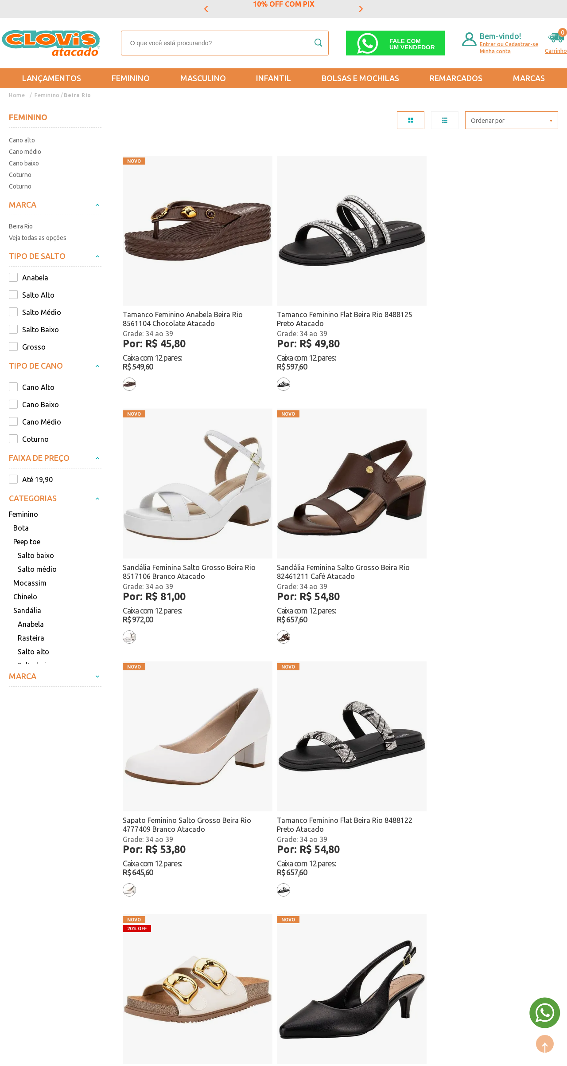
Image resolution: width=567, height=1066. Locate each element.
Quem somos (114, 876)
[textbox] (225, 43)
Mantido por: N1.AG (91, 1053)
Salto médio (37, 569)
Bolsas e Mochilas (360, 78)
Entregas (23, 889)
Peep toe (26, 542)
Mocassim (30, 583)
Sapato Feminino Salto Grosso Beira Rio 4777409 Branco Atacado (172, 482)
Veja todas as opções (37, 237)
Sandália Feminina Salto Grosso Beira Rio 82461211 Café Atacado (502, 274)
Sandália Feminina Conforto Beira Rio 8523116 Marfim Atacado (386, 482)
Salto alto (33, 652)
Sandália (27, 610)
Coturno (20, 174)
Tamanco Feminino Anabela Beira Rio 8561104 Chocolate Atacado (169, 274)
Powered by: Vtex (30, 1053)
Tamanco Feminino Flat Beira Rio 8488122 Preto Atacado (279, 482)
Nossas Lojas (114, 902)
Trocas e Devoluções (42, 876)
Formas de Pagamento (129, 889)
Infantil (273, 78)
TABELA (410, 120)
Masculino (203, 78)
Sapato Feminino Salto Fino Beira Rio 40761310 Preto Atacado (495, 482)
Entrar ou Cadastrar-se (509, 44)
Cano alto (22, 140)
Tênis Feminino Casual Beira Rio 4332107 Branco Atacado (174, 702)
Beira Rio (77, 95)
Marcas (529, 78)
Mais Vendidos (287, 876)
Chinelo (25, 597)
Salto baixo (36, 555)
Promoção (279, 902)
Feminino (131, 78)
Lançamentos (51, 78)
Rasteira (31, 638)
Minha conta (495, 51)
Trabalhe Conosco (122, 915)
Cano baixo (24, 163)
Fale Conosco (114, 928)
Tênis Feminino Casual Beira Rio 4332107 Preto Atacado (283, 702)
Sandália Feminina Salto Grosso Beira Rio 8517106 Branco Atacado (393, 274)
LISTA (444, 120)
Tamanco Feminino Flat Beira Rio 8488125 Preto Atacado (279, 274)
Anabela (31, 624)
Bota (21, 528)
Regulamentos (32, 902)
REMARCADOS (456, 78)
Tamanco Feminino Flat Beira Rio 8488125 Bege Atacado (497, 702)
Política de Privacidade (45, 915)
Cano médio (25, 151)
